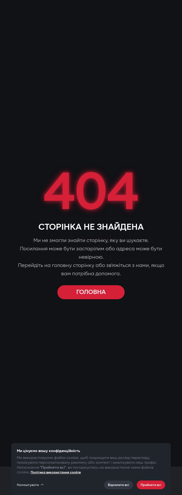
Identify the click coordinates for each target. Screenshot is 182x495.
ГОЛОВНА (91, 292)
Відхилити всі (118, 485)
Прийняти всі (151, 485)
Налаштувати (30, 485)
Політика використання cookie (56, 472)
